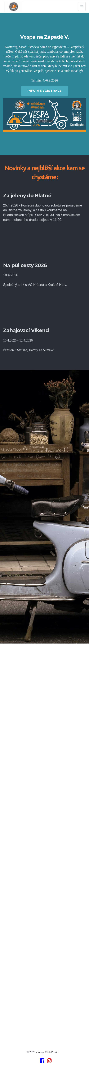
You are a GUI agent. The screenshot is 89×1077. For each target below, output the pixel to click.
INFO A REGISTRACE (44, 90)
